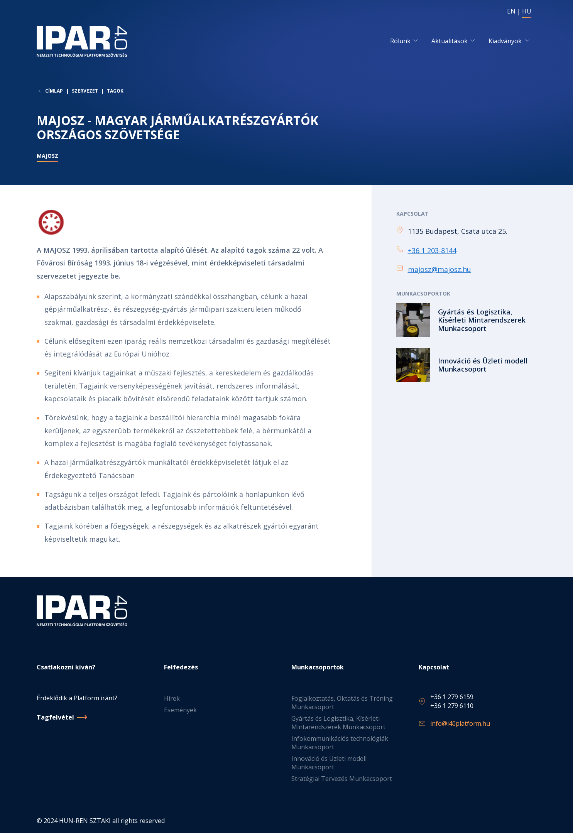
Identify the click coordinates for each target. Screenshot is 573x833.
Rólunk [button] (400, 41)
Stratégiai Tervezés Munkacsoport (341, 778)
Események (180, 710)
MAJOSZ (47, 157)
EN (511, 11)
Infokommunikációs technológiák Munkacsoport (339, 742)
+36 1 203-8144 (432, 250)
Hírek (172, 698)
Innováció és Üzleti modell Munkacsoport (329, 762)
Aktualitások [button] (449, 41)
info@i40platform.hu (460, 723)
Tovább (466, 320)
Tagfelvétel (55, 717)
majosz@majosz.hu (439, 269)
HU (526, 11)
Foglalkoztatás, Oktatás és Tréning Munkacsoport (342, 702)
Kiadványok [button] (505, 41)
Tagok (115, 91)
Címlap (54, 92)
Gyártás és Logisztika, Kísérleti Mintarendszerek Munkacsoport (338, 722)
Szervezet (85, 91)
